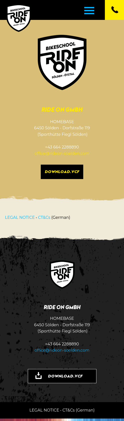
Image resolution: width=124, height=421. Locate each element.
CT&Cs (44, 217)
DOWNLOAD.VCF (62, 171)
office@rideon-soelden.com (62, 153)
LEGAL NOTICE (20, 217)
